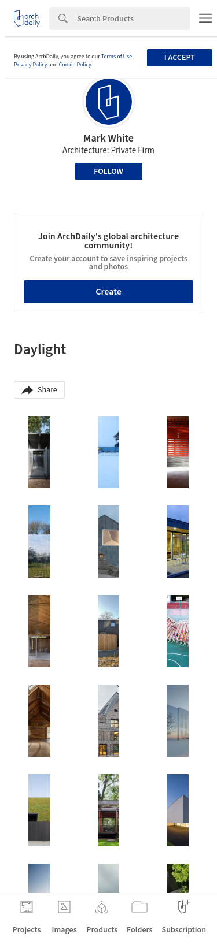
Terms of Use (117, 57)
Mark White (108, 138)
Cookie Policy (75, 65)
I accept (179, 58)
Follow (108, 171)
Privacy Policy (30, 65)
